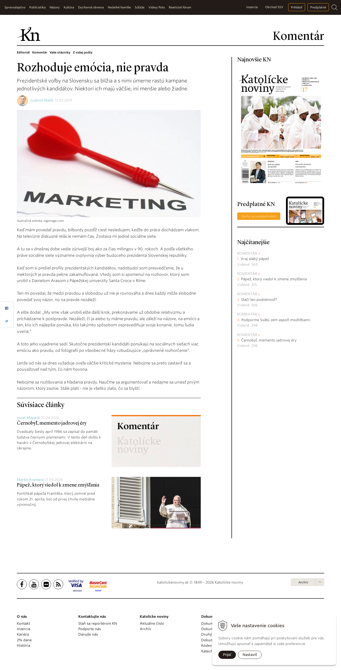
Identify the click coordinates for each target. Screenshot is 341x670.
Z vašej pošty (82, 52)
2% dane (24, 640)
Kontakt (23, 623)
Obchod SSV (274, 7)
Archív (303, 582)
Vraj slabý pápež (255, 259)
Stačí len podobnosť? (259, 300)
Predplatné (318, 7)
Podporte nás (89, 629)
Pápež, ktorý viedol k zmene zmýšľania (58, 485)
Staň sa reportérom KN (97, 623)
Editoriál (23, 52)
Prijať (227, 655)
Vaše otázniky (60, 52)
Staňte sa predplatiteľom (258, 216)
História (23, 645)
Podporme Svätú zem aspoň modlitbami (275, 320)
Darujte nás (88, 634)
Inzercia (252, 7)
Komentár (39, 52)
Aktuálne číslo (152, 623)
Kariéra (23, 634)
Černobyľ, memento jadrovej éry (51, 423)
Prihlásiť (296, 7)
